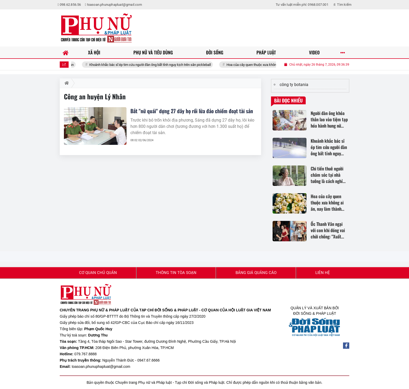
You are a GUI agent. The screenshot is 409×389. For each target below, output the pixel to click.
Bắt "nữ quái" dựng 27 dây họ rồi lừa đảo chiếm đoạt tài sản (191, 111)
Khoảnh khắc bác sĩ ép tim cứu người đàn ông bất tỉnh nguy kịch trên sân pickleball (159, 65)
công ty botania (294, 84)
